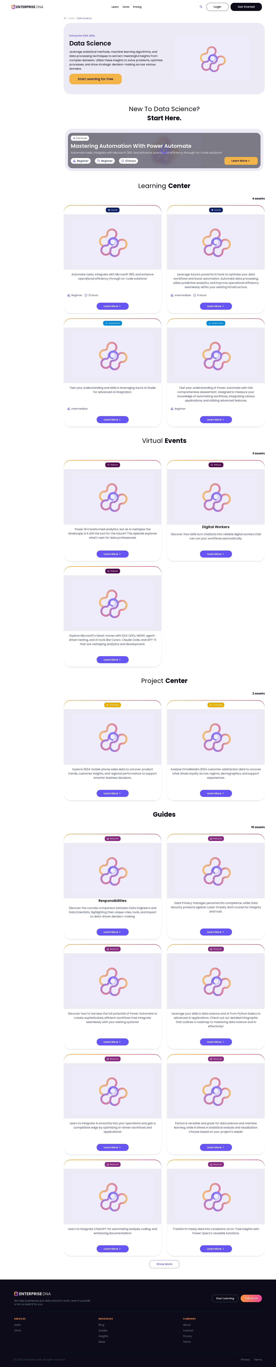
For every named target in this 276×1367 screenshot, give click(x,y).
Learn (115, 7)
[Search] (201, 7)
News (102, 1342)
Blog (101, 1325)
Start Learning (225, 1298)
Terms (187, 1342)
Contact (188, 1330)
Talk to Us (251, 1298)
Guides (103, 1330)
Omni (126, 7)
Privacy (187, 1336)
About (187, 1325)
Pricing (137, 7)
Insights (103, 1336)
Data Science (84, 18)
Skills (71, 18)
